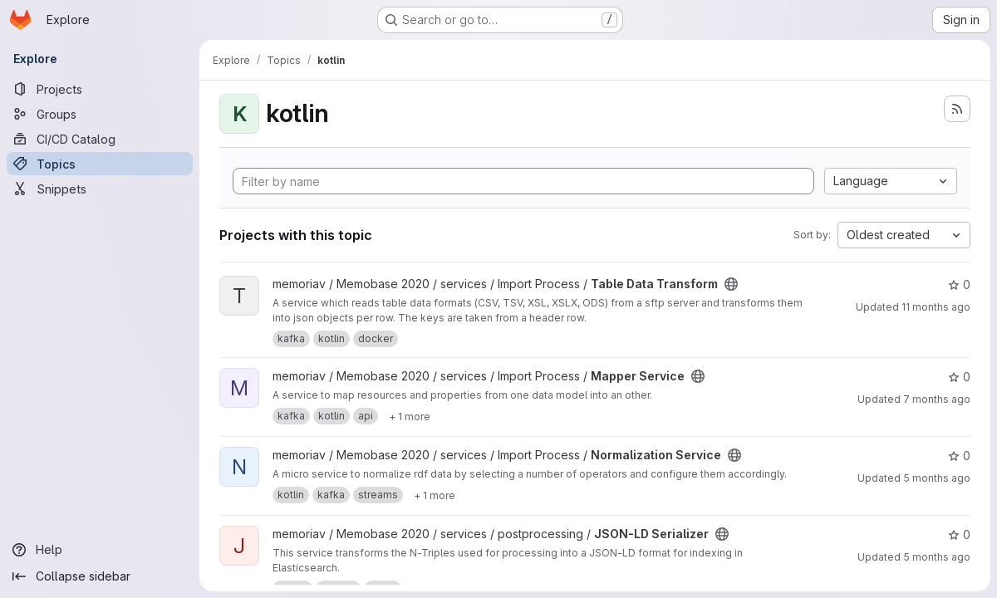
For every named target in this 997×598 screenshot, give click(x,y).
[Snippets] (100, 188)
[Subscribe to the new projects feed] (957, 109)
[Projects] (100, 88)
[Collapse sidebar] (100, 576)
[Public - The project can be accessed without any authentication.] (731, 284)
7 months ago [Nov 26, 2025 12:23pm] (936, 399)
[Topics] (100, 163)
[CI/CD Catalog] (100, 138)
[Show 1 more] (409, 416)
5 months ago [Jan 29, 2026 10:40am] (936, 557)
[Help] (100, 549)
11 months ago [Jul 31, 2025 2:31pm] (935, 307)
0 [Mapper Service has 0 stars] (959, 377)
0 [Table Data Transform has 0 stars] (959, 284)
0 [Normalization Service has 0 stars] (959, 455)
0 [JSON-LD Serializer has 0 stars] (959, 534)
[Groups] (100, 113)
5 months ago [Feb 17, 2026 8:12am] (936, 478)
